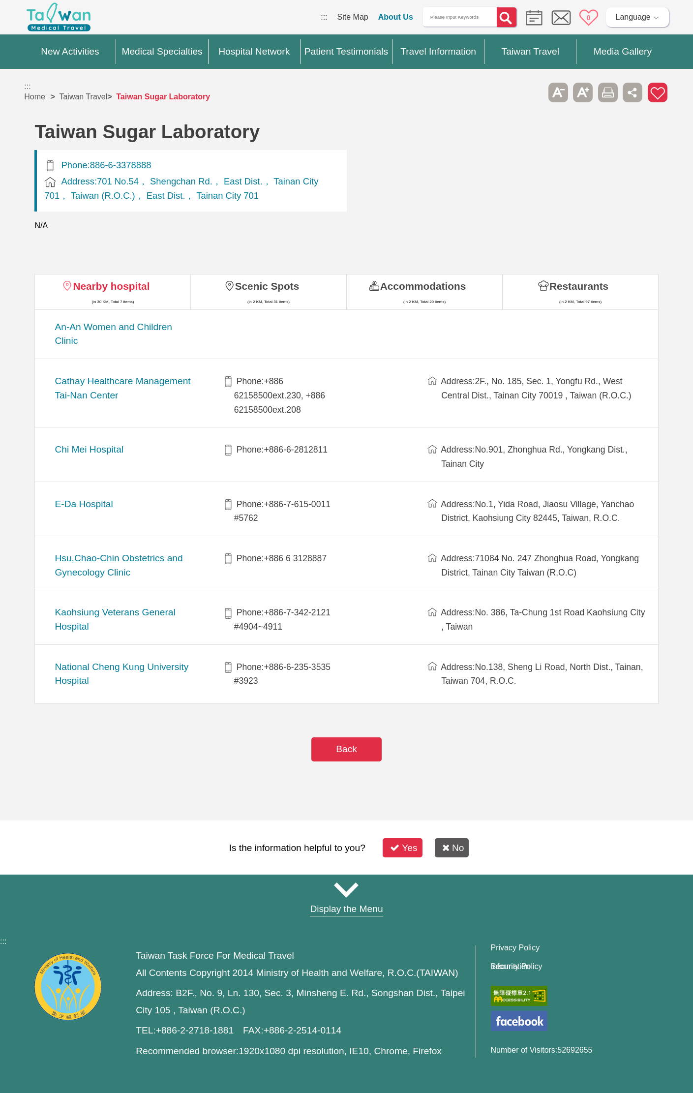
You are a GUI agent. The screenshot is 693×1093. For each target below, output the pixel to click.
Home (34, 96)
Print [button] (608, 92)
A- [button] (558, 92)
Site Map (352, 17)
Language (633, 17)
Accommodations (423, 286)
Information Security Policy (516, 966)
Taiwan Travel (83, 96)
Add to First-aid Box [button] (657, 92)
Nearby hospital (111, 286)
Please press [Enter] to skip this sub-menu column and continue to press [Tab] (533, 92)
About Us (395, 17)
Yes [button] (403, 848)
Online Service (561, 18)
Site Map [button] (346, 890)
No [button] (453, 848)
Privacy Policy (515, 947)
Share (632, 92)
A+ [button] (583, 92)
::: (324, 17)
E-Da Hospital (84, 504)
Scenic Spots (267, 286)
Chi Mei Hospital (89, 449)
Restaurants (578, 286)
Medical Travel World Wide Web (58, 19)
